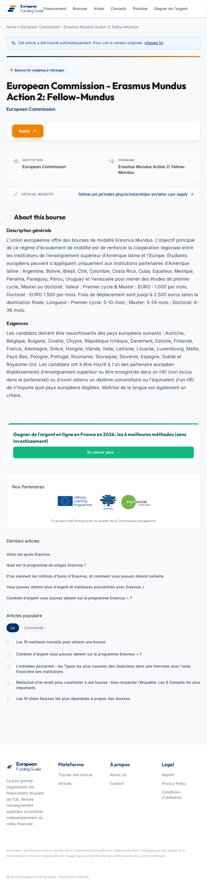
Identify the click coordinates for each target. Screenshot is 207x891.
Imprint (168, 774)
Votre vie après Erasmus (28, 554)
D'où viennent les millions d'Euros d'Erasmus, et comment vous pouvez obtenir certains (85, 576)
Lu (15, 627)
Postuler (140, 8)
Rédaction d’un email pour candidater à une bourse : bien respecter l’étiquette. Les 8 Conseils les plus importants (108, 685)
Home (11, 27)
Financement (54, 8)
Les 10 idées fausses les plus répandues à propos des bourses (73, 698)
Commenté (34, 628)
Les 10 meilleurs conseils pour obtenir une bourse (60, 642)
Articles (64, 783)
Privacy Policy (174, 783)
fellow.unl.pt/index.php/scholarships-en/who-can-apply (136, 194)
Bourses (80, 8)
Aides (99, 8)
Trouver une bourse (75, 774)
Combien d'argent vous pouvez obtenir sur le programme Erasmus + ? (69, 598)
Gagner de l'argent (171, 8)
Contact (117, 783)
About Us (118, 774)
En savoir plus (103, 452)
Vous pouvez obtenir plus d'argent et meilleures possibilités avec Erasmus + (75, 587)
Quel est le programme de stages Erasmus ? (46, 565)
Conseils (118, 8)
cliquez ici (153, 42)
